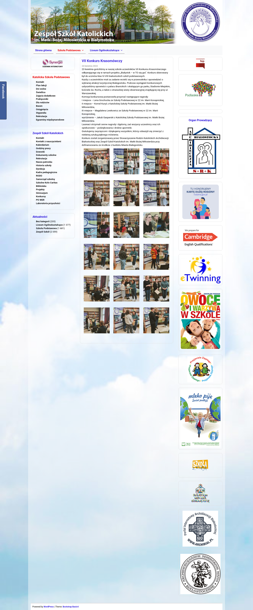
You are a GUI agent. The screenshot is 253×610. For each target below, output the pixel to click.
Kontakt (40, 82)
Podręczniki (42, 99)
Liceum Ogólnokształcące (49, 225)
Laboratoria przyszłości (48, 203)
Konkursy (41, 196)
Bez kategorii (43, 221)
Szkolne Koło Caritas (47, 182)
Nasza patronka (44, 162)
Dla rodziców (42, 102)
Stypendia (41, 113)
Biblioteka (41, 186)
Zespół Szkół (43, 231)
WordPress (49, 607)
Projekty (40, 189)
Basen (39, 106)
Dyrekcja (40, 169)
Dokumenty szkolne (46, 155)
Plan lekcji (41, 85)
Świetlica (40, 92)
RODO (39, 175)
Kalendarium (42, 145)
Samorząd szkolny (45, 179)
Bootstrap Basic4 (71, 607)
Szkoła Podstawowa (46, 228)
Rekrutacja (41, 116)
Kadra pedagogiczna (46, 172)
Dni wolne (41, 89)
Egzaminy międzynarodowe (50, 119)
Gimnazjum (42, 193)
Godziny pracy (43, 148)
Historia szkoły (43, 165)
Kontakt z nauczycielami (48, 141)
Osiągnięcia (42, 109)
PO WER (40, 200)
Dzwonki (40, 151)
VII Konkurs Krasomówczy (102, 61)
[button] (71, 50)
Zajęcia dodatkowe (45, 95)
